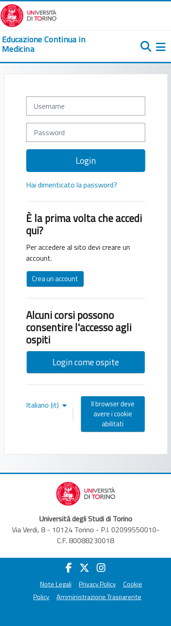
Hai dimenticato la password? (71, 184)
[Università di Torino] (28, 14)
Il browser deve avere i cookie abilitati (113, 414)
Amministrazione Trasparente (99, 597)
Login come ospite (85, 362)
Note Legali (56, 584)
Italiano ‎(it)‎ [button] (43, 404)
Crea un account (55, 278)
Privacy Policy (97, 584)
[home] (57, 44)
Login (86, 160)
